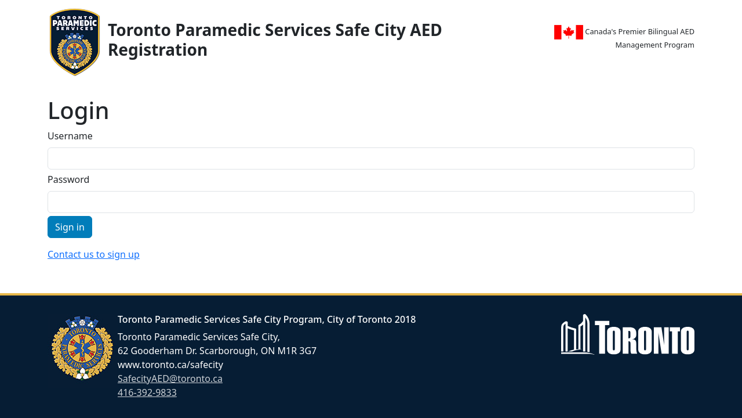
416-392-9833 (147, 392)
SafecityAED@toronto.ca (170, 378)
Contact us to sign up (94, 254)
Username (70, 135)
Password (68, 179)
